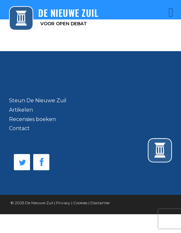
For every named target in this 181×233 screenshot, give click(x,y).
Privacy (63, 202)
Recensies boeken (32, 119)
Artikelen (21, 110)
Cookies (80, 202)
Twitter (22, 162)
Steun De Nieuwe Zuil (37, 100)
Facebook (41, 162)
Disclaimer (100, 202)
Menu (162, 13)
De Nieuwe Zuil (39, 202)
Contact (19, 128)
